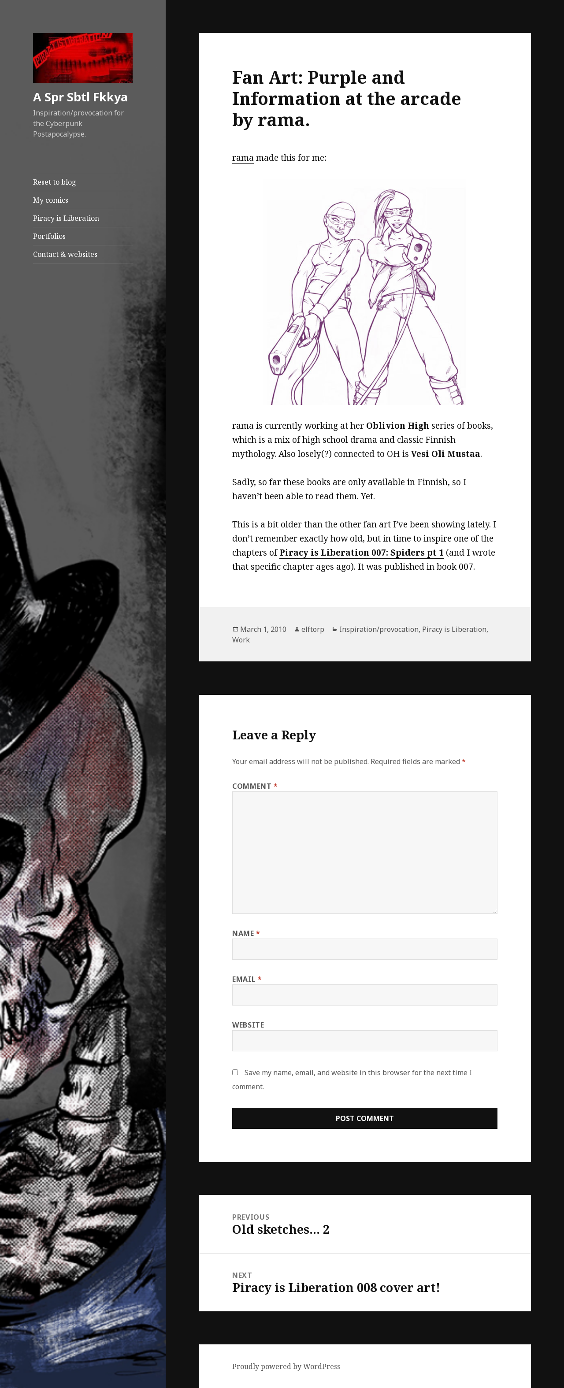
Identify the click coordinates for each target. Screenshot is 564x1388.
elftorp (312, 629)
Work (241, 640)
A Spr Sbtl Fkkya (80, 97)
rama (243, 157)
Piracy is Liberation (66, 218)
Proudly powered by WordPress (286, 1366)
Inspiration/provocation (379, 629)
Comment (255, 786)
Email (247, 979)
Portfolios (49, 236)
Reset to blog (54, 182)
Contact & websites (65, 254)
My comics (50, 200)
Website (248, 1025)
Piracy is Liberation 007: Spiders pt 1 (361, 552)
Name (246, 933)
